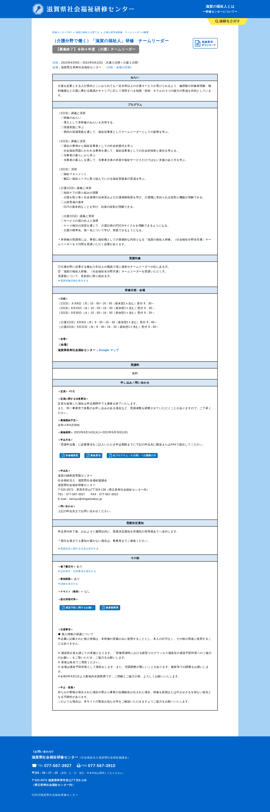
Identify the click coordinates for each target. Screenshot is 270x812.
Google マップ (108, 350)
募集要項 (95, 455)
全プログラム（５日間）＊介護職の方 (134, 455)
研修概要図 (72, 455)
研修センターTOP (62, 32)
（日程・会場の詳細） (118, 67)
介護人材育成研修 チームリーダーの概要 (126, 32)
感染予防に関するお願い (80, 607)
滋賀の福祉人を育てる (88, 32)
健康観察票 (112, 607)
